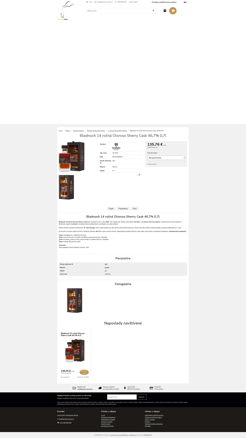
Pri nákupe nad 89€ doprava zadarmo (164, 2)
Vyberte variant (84, 372)
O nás (103, 415)
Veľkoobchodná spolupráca (154, 424)
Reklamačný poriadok (108, 420)
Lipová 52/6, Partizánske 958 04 (67, 415)
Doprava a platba (107, 422)
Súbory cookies (150, 420)
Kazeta (107, 267)
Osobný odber (105, 424)
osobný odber (133, 2)
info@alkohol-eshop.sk (105, 2)
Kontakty (148, 426)
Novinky (147, 422)
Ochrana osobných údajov (153, 417)
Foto (135, 208)
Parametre (123, 208)
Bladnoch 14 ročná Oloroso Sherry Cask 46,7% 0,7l (73, 334)
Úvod (90, 2)
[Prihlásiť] (164, 11)
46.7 (106, 264)
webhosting (132, 435)
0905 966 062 (121, 2)
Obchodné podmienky (108, 417)
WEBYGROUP (148, 435)
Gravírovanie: (152, 153)
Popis (111, 208)
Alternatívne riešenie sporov (154, 415)
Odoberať (142, 397)
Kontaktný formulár (107, 426)
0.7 (106, 271)
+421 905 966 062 (65, 423)
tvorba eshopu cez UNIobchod (119, 435)
